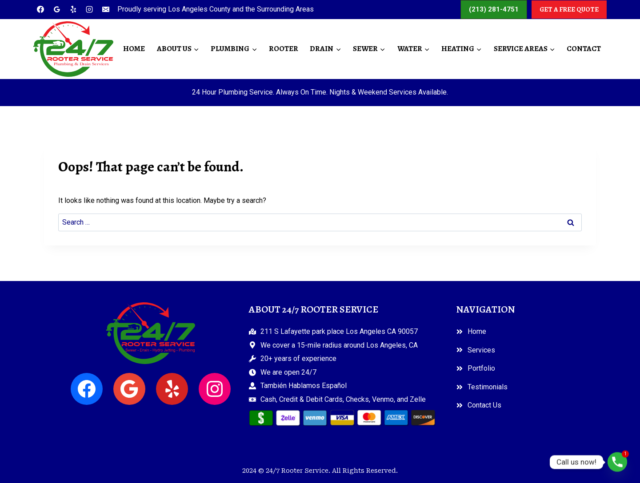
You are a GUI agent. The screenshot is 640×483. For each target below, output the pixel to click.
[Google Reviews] (57, 9)
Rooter (283, 49)
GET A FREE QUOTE (569, 9)
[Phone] (617, 462)
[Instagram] (89, 9)
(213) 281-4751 (494, 9)
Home (134, 49)
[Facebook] (40, 9)
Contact (584, 49)
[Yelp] (73, 9)
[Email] (106, 9)
